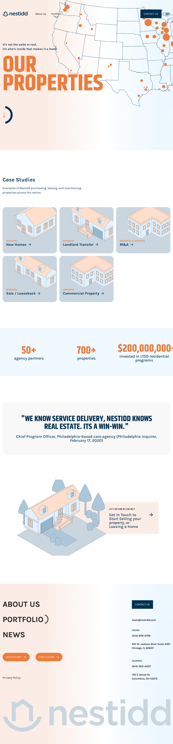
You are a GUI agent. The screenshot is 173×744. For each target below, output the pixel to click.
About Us (40, 13)
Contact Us (151, 13)
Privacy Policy (11, 677)
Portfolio (56, 13)
